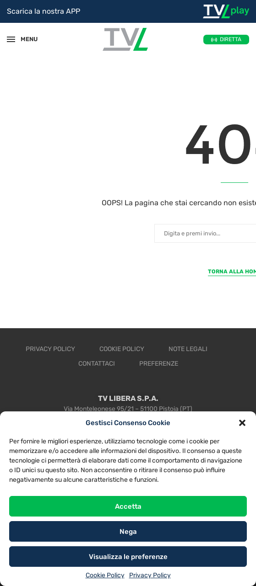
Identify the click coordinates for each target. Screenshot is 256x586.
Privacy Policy (150, 575)
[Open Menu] (11, 39)
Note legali (188, 349)
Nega (128, 531)
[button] (242, 422)
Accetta (128, 506)
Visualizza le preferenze (128, 557)
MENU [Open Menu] (25, 39)
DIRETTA (230, 39)
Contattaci (96, 364)
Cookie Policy (105, 575)
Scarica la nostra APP (43, 11)
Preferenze (158, 364)
